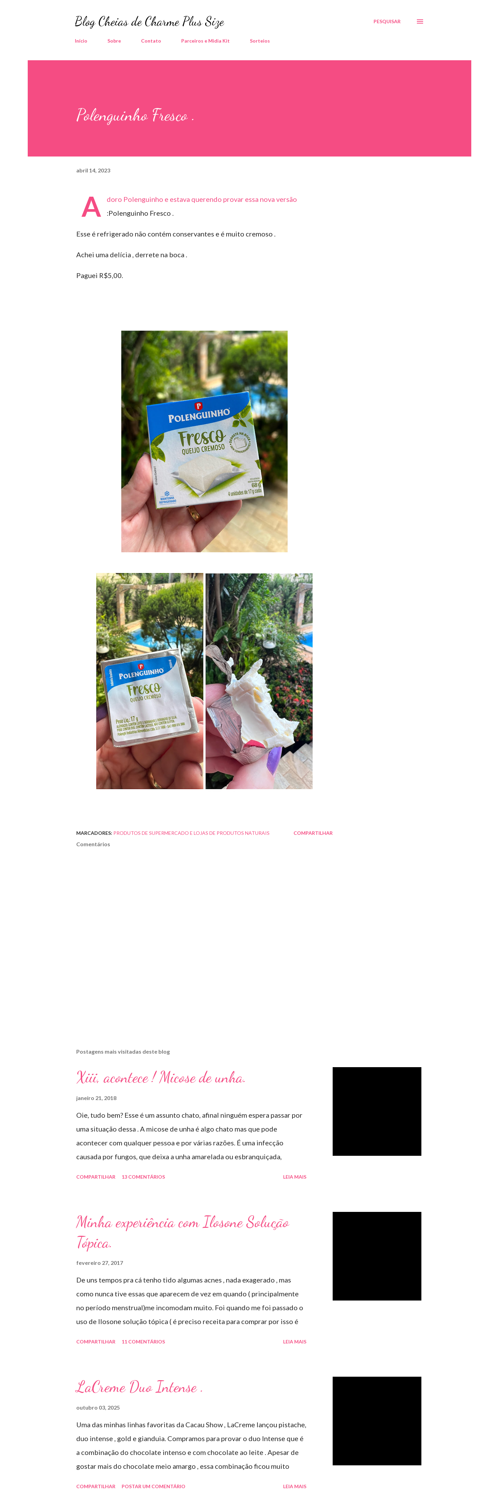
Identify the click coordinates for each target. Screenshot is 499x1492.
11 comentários (143, 1341)
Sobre (114, 41)
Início (81, 41)
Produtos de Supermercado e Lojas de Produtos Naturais (191, 833)
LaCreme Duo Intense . (140, 1387)
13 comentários (143, 1177)
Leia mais (294, 1177)
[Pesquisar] (387, 21)
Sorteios (260, 41)
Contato (151, 41)
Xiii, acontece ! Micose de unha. (161, 1077)
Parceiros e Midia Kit (205, 41)
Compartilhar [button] (313, 833)
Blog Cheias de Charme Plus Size (149, 21)
